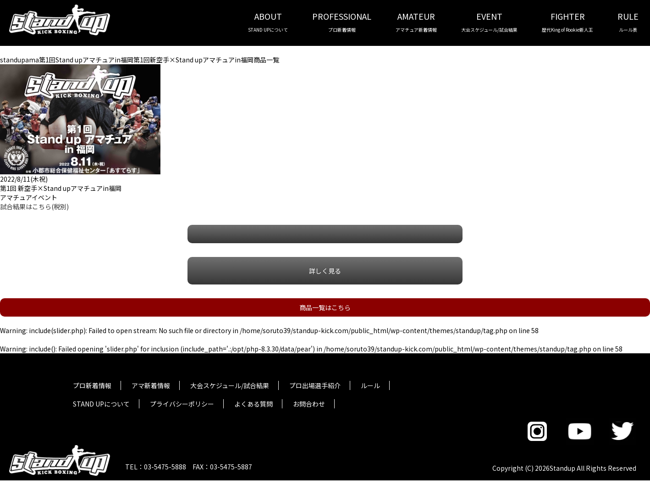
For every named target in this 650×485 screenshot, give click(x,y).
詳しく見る (325, 270)
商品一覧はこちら (325, 307)
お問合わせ (309, 403)
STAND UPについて (101, 403)
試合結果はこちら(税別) (34, 206)
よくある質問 (253, 403)
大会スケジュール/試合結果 (229, 385)
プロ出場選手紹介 (315, 385)
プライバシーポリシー (182, 403)
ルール (370, 385)
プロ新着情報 (92, 385)
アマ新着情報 (151, 385)
